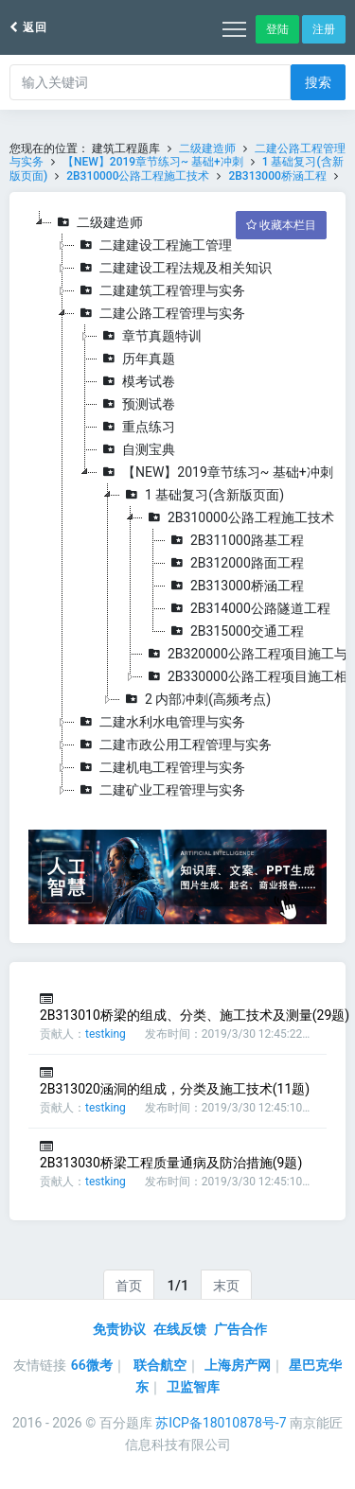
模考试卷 (136, 381)
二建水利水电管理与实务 (160, 721)
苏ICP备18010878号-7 (220, 1422)
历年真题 (136, 358)
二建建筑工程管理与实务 (160, 290)
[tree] (177, 506)
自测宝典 (136, 449)
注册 (323, 29)
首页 (128, 1285)
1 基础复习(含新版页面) (202, 494)
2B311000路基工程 (235, 540)
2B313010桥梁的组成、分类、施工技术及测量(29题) (194, 1015)
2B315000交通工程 (235, 631)
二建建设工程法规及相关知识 (173, 267)
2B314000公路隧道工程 (248, 608)
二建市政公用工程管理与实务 (173, 744)
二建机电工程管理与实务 (160, 767)
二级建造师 (207, 148)
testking (105, 1034)
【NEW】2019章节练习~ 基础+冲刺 (154, 161)
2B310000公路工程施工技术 (137, 176)
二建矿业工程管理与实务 (160, 790)
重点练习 (136, 426)
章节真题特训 (150, 335)
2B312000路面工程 (235, 563)
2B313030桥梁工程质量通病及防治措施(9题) (171, 1162)
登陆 (277, 29)
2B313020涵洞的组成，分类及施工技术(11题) (175, 1088)
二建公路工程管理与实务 (160, 313)
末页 (226, 1285)
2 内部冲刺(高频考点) (195, 699)
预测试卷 (136, 404)
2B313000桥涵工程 (277, 176)
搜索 (318, 82)
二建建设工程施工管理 (153, 245)
